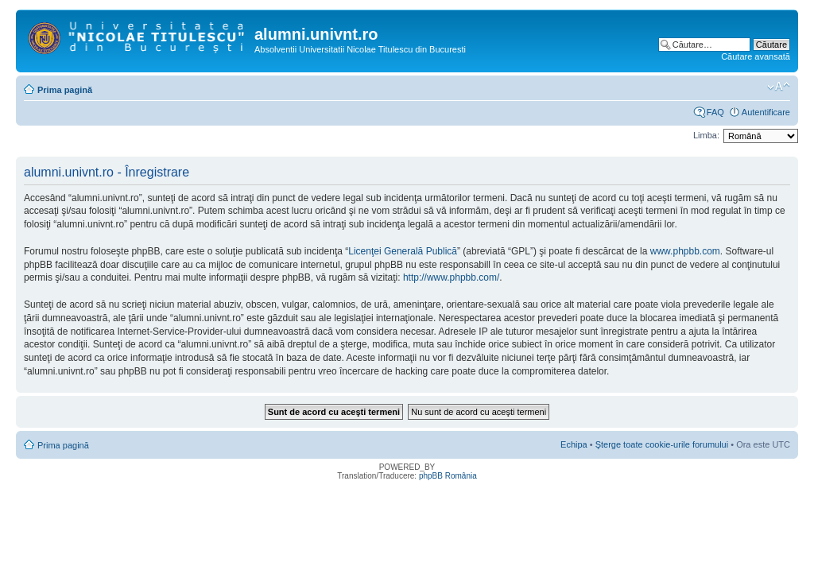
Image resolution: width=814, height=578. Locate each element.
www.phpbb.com (685, 251)
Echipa (573, 444)
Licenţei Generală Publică (402, 251)
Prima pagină (64, 90)
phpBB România (448, 475)
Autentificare (766, 112)
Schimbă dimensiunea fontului (778, 87)
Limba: (706, 135)
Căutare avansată (755, 56)
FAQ (715, 112)
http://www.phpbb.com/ (451, 277)
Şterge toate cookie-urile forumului (662, 444)
